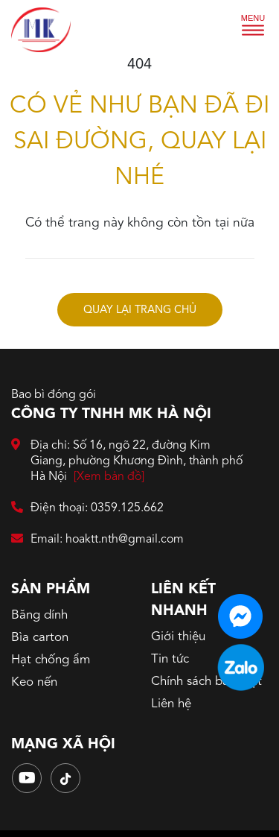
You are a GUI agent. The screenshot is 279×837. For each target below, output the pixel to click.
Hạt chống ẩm (50, 660)
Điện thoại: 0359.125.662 (87, 509)
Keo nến (34, 682)
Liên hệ (171, 704)
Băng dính (39, 615)
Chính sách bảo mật (206, 681)
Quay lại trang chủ (139, 310)
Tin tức (170, 659)
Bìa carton (39, 637)
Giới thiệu (178, 637)
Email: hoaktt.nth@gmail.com (97, 540)
